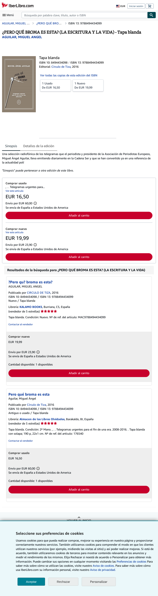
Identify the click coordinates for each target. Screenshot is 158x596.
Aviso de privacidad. (103, 569)
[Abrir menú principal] (9, 15)
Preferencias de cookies (131, 561)
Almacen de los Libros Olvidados (42, 419)
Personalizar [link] (98, 581)
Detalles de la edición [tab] (38, 146)
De (55, 85)
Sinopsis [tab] (11, 146)
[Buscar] (152, 15)
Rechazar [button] (63, 581)
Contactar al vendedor (20, 324)
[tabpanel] (77, 162)
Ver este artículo (14, 190)
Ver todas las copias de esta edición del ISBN (68, 75)
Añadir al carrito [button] (79, 215)
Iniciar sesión (136, 6)
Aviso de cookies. (104, 565)
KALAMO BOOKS (31, 307)
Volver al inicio (79, 520)
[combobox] (84, 15)
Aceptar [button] (31, 581)
